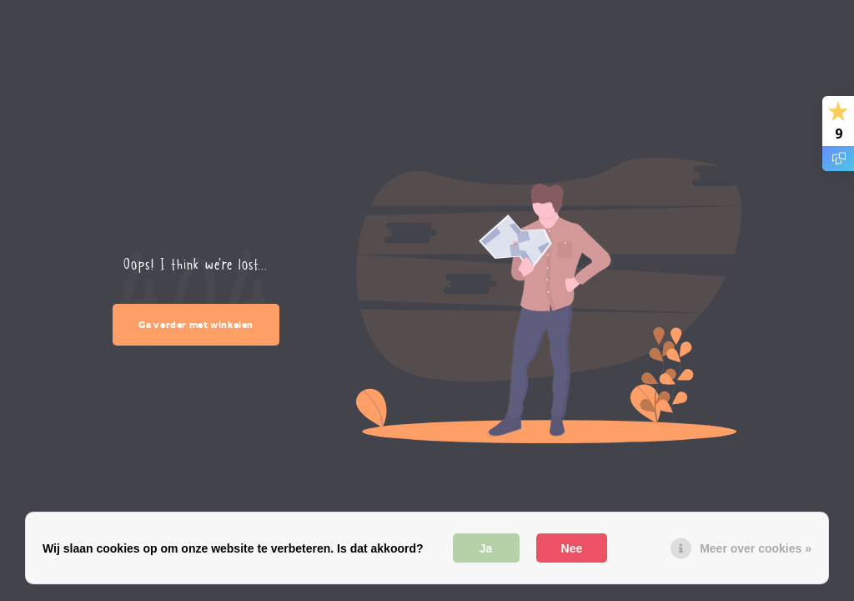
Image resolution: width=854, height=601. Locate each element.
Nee (572, 548)
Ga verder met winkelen (196, 324)
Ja (486, 548)
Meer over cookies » (755, 548)
